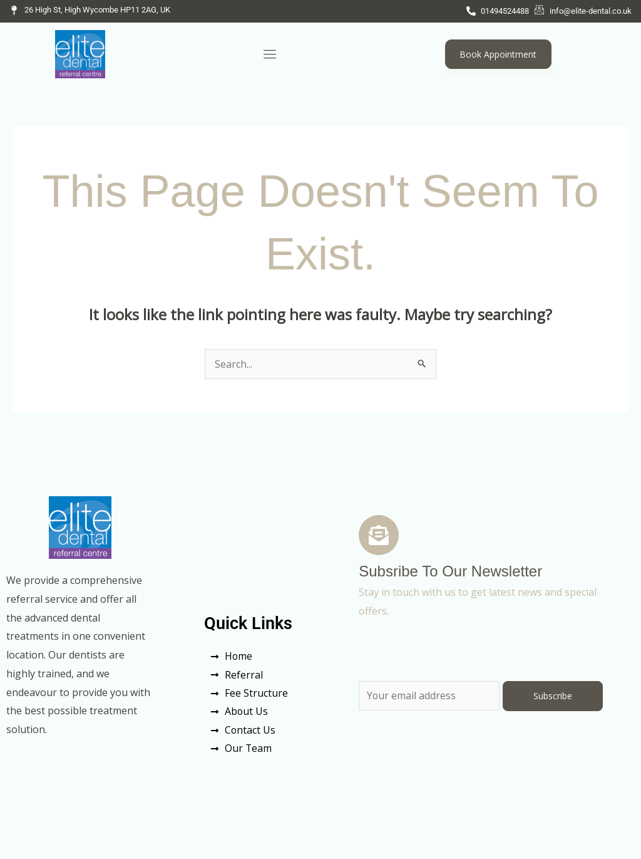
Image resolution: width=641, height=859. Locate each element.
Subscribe (552, 696)
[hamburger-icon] (270, 54)
